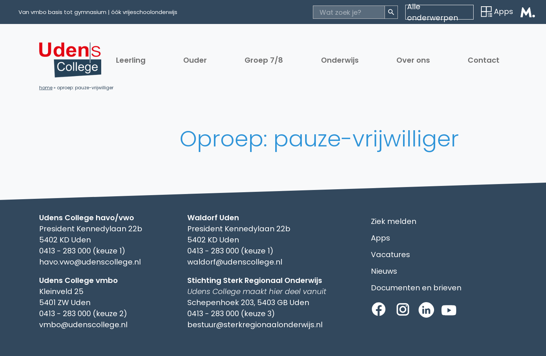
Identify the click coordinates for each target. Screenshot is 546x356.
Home (45, 87)
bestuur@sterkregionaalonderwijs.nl (255, 324)
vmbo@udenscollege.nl (83, 324)
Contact (483, 60)
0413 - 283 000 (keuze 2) (83, 313)
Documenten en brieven (416, 288)
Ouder (195, 60)
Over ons (413, 60)
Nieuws (384, 271)
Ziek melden (393, 221)
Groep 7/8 (264, 60)
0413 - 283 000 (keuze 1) (82, 251)
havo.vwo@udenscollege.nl (90, 262)
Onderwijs (340, 60)
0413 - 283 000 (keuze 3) (231, 313)
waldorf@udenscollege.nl (234, 262)
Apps (497, 11)
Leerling (131, 60)
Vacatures (390, 254)
